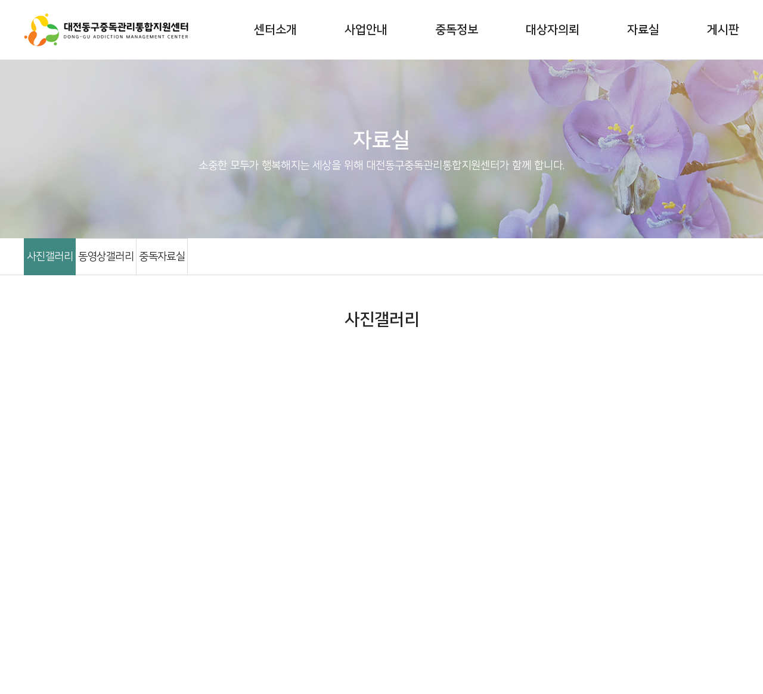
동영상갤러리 (106, 257)
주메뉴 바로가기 (0, 0)
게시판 (723, 29)
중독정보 (456, 29)
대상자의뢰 (552, 29)
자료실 (643, 29)
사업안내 (366, 29)
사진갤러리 (50, 257)
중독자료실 (162, 257)
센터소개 (275, 29)
